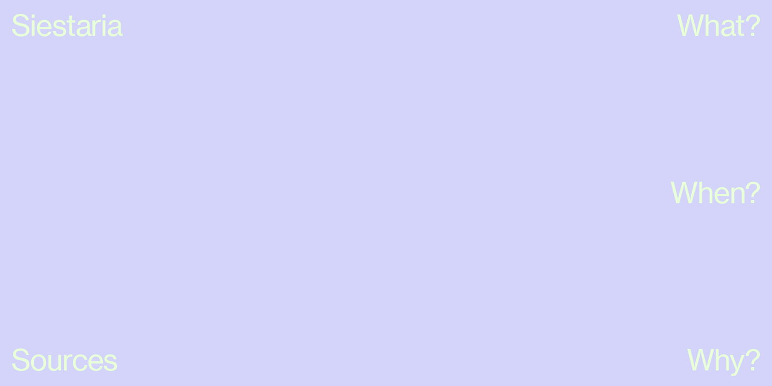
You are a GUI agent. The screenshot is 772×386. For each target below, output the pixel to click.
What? (719, 25)
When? (715, 192)
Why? (724, 359)
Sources (64, 359)
